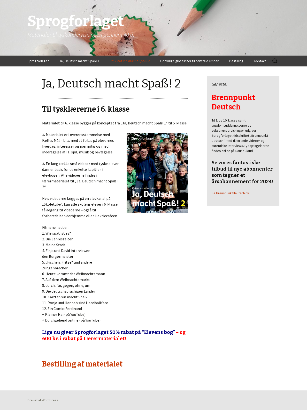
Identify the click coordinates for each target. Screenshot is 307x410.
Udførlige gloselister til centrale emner (189, 61)
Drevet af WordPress (43, 400)
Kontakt (260, 61)
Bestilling (236, 61)
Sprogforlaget (38, 61)
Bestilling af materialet (82, 364)
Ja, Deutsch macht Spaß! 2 (130, 61)
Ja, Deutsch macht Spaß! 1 (79, 61)
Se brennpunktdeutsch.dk (230, 193)
